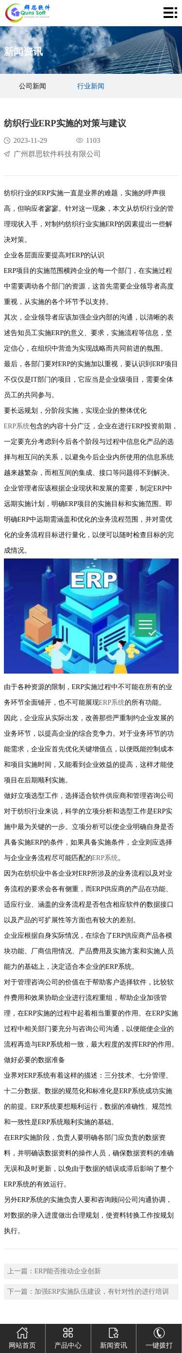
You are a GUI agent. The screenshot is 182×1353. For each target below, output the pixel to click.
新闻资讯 (113, 1336)
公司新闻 (32, 86)
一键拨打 (159, 1336)
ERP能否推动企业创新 (67, 1271)
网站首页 (22, 1336)
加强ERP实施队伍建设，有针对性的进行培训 (101, 1291)
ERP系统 (17, 426)
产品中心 (68, 1336)
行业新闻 (90, 86)
